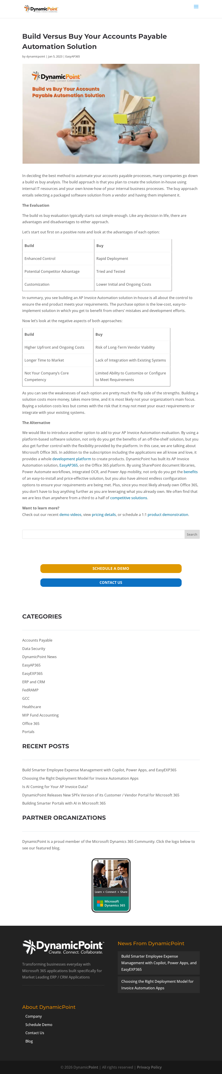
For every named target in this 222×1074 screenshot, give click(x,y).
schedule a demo (111, 568)
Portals (28, 731)
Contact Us (34, 1032)
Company (33, 1016)
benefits (191, 471)
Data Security (33, 648)
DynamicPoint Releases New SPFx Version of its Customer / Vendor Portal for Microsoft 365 (100, 795)
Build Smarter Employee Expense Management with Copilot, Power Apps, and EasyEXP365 (99, 769)
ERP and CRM (33, 681)
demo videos (70, 514)
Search (192, 534)
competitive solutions (128, 497)
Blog (29, 1041)
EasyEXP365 (32, 673)
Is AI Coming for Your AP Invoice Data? (55, 786)
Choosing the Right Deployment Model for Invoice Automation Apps (80, 778)
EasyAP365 (72, 56)
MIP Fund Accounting (40, 715)
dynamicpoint (35, 56)
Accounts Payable (37, 640)
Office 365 (30, 723)
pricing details (104, 514)
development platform (71, 458)
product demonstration (168, 514)
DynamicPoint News (39, 656)
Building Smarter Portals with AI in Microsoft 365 (64, 803)
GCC (25, 698)
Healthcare (31, 706)
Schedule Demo (38, 1024)
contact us (111, 582)
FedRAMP (30, 690)
